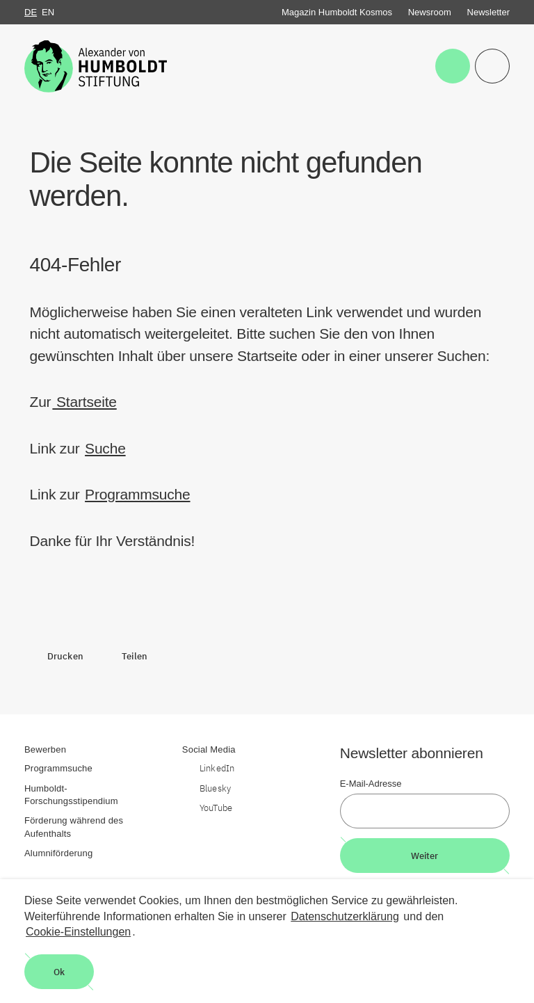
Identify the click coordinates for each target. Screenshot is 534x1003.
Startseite (84, 402)
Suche (105, 448)
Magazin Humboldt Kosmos (337, 12)
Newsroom (429, 12)
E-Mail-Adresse (371, 783)
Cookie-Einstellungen (78, 932)
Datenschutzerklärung (345, 916)
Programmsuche (137, 494)
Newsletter (488, 12)
